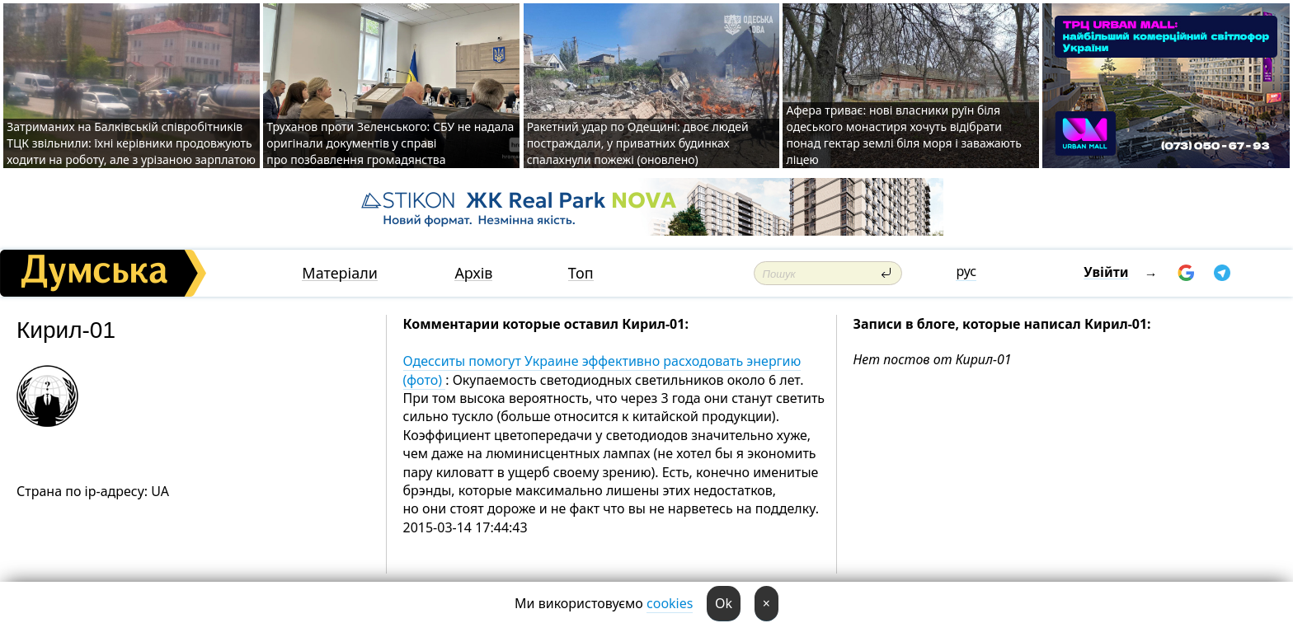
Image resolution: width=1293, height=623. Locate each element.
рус (966, 271)
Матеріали (340, 273)
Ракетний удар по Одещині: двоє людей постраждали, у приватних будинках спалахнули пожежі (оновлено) (638, 143)
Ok (723, 603)
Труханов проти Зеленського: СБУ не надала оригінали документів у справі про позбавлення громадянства (390, 143)
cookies (669, 603)
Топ (581, 273)
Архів (473, 273)
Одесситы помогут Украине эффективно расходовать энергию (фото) (602, 370)
